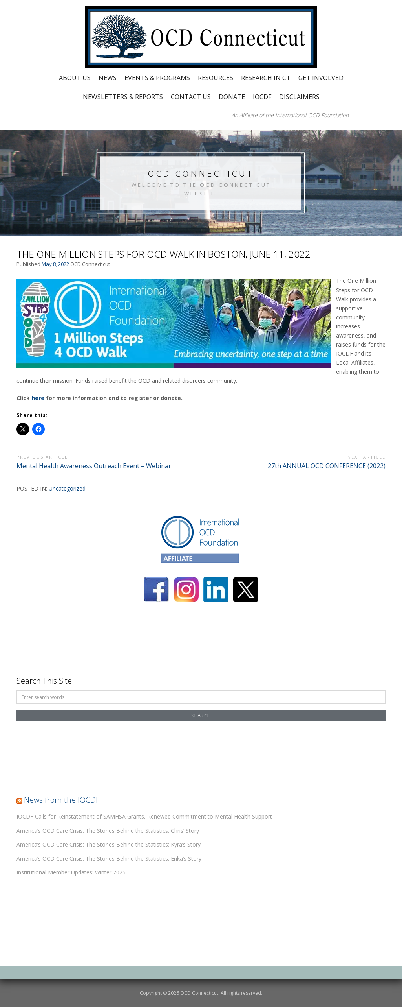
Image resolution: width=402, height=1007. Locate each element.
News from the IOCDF (62, 800)
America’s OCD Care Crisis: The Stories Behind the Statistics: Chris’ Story (107, 830)
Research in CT (266, 78)
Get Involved (321, 78)
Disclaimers (299, 96)
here (37, 398)
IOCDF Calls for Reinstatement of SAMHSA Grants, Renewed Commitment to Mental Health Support (144, 816)
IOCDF (262, 96)
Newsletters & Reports (123, 96)
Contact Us (191, 96)
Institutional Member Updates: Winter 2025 (71, 872)
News (108, 78)
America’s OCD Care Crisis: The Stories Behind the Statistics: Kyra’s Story (108, 844)
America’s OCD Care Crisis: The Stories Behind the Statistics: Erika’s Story (108, 858)
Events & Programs (157, 78)
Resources (215, 78)
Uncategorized (67, 488)
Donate (232, 96)
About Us (75, 78)
